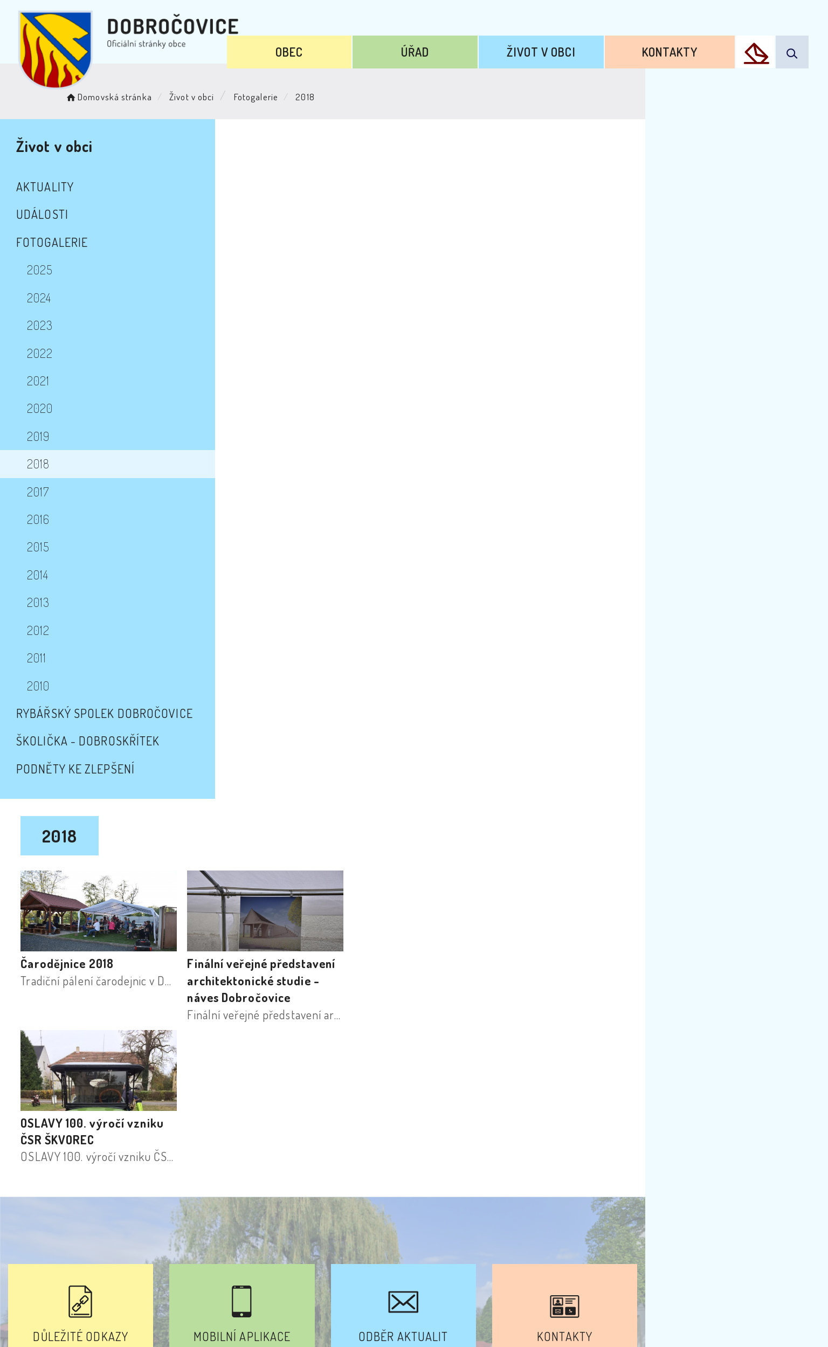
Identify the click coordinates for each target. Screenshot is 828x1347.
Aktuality (55, 186)
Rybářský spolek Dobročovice (114, 713)
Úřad (457, 47)
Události (52, 214)
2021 (48, 380)
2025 (50, 269)
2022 (50, 353)
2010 (48, 685)
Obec (347, 47)
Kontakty (679, 47)
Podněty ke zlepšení (85, 768)
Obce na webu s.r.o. (565, 1301)
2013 (48, 602)
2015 (48, 546)
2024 (49, 297)
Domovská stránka (131, 94)
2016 (48, 519)
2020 (50, 408)
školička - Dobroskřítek (97, 740)
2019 (48, 436)
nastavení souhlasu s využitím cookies (636, 1319)
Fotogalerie (279, 94)
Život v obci (566, 47)
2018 (48, 463)
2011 (46, 657)
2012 (48, 630)
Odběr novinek (416, 1248)
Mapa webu (500, 1248)
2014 (47, 574)
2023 (50, 325)
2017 (48, 491)
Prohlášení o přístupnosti (297, 1248)
